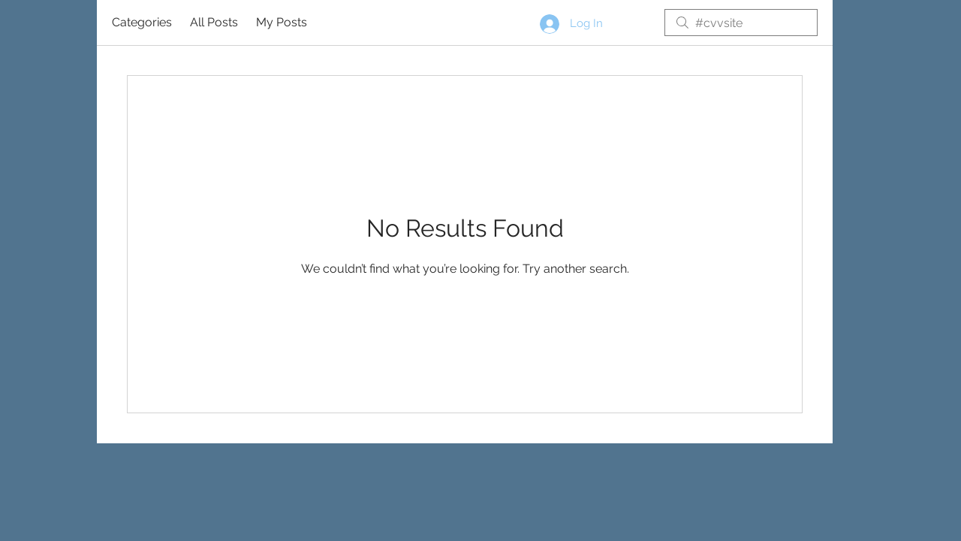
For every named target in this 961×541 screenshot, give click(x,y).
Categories (142, 22)
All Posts (214, 22)
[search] (741, 22)
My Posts (281, 22)
